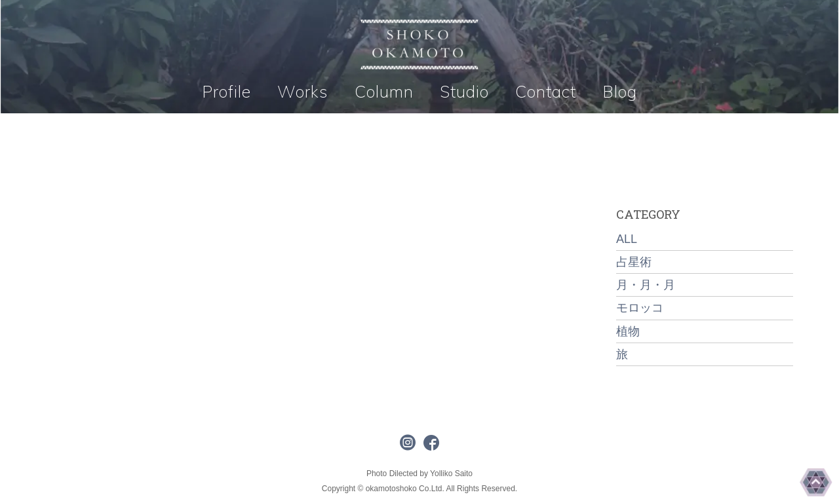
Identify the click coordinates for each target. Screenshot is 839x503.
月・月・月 (645, 284)
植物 (628, 331)
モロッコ (639, 307)
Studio (464, 91)
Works (302, 91)
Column (384, 91)
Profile (226, 91)
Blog (619, 91)
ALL (626, 239)
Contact (545, 91)
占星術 (634, 262)
